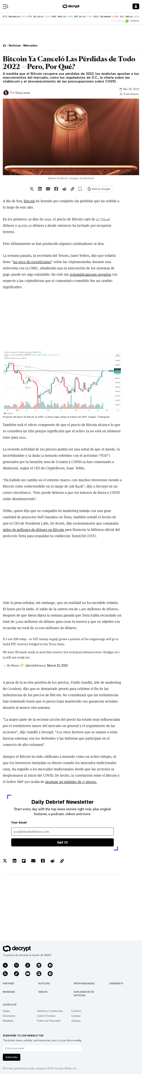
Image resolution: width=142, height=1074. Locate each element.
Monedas (9, 991)
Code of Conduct (46, 1015)
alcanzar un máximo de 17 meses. (71, 781)
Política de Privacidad (48, 1020)
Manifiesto (8, 1020)
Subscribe (12, 1057)
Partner (8, 983)
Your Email (19, 822)
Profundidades (84, 983)
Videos (42, 991)
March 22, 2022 (57, 665)
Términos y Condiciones (50, 1010)
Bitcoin (29, 201)
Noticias (44, 983)
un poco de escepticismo (32, 262)
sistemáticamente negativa (90, 274)
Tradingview (103, 417)
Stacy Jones (22, 92)
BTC (5, 16)
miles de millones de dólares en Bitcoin (33, 529)
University (116, 983)
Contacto (76, 1010)
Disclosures (9, 1015)
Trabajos (76, 1020)
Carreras (75, 1015)
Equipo (6, 1010)
